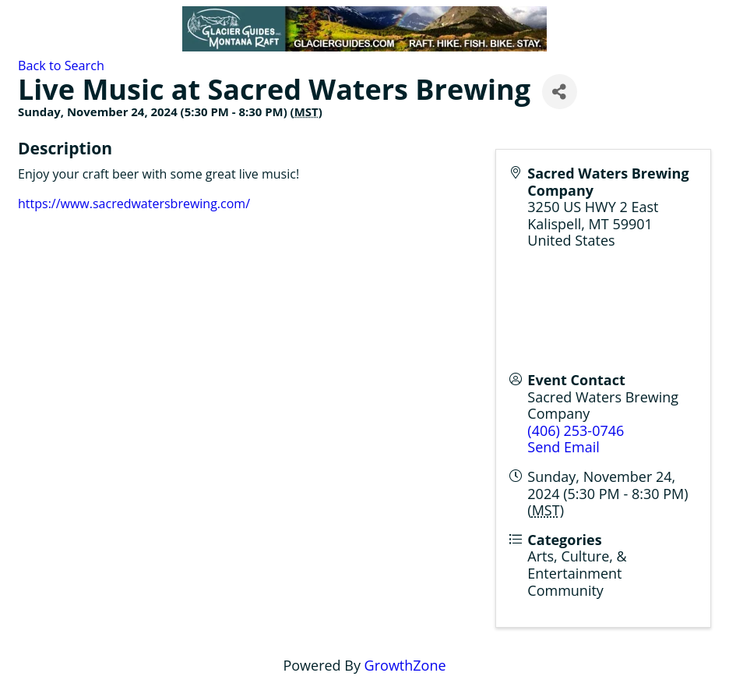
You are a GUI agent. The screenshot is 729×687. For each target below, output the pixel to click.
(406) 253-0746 (575, 430)
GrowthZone (405, 665)
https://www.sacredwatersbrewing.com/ (134, 203)
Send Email (563, 446)
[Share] (559, 91)
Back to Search (61, 65)
